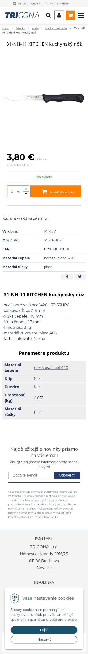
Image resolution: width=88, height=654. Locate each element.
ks (18, 191)
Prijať (44, 630)
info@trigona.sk (29, 3)
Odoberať (67, 475)
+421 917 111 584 (60, 3)
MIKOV (50, 231)
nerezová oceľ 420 (51, 368)
